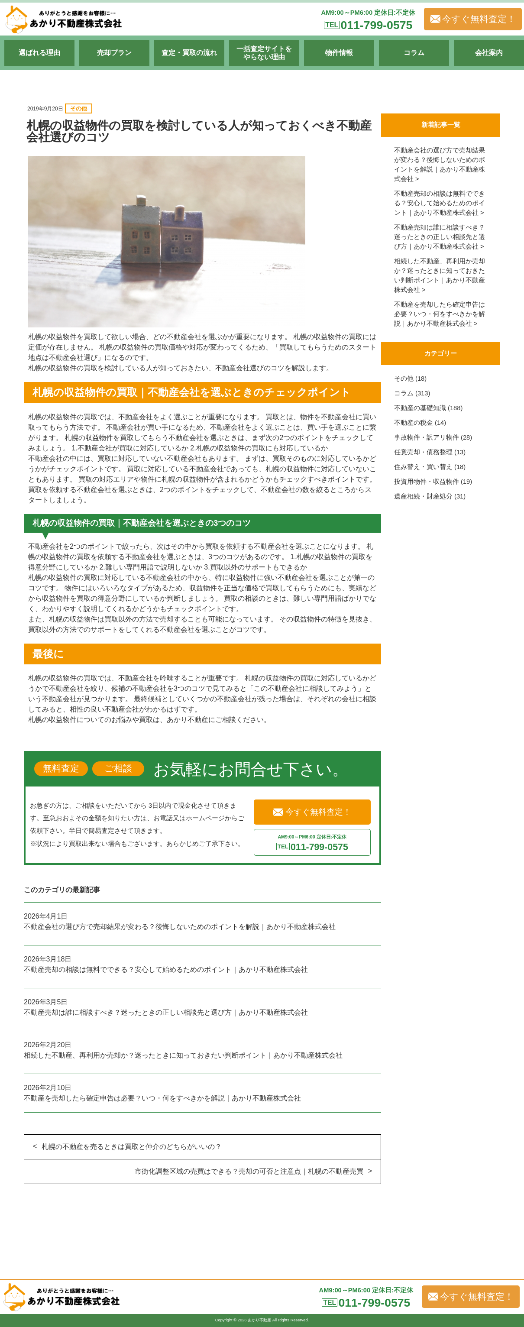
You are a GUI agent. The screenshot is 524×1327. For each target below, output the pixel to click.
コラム (404, 393)
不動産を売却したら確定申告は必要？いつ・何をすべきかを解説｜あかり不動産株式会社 (162, 1098)
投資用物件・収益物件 (426, 481)
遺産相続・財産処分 (423, 496)
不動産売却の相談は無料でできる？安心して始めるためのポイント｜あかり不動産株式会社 (166, 969)
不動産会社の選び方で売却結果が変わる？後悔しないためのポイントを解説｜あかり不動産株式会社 (180, 926)
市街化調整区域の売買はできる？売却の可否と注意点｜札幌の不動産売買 (249, 1171)
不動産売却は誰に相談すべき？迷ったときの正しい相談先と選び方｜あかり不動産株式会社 (166, 1012)
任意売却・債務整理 (423, 452)
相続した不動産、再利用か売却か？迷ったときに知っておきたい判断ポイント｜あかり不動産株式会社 (183, 1055)
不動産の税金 (413, 422)
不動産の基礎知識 (420, 408)
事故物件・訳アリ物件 (426, 437)
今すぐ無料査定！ (473, 19)
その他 (78, 108)
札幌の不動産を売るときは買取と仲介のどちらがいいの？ (132, 1146)
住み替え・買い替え (423, 466)
